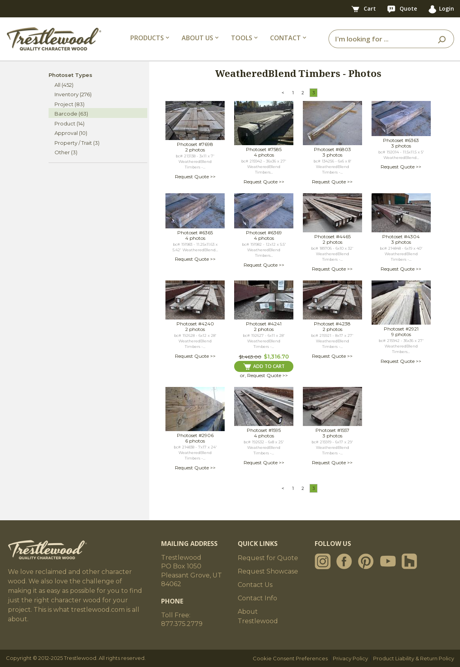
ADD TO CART (264, 366)
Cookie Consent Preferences (290, 658)
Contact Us (255, 585)
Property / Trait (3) (77, 143)
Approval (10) (70, 133)
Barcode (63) (71, 113)
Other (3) (65, 152)
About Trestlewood (258, 616)
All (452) (63, 85)
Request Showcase (268, 571)
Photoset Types (70, 75)
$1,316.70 (276, 356)
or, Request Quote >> (264, 375)
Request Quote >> (195, 176)
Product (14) (69, 123)
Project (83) (69, 104)
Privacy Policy (350, 658)
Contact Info (257, 598)
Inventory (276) (73, 94)
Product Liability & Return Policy (413, 658)
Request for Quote (268, 558)
